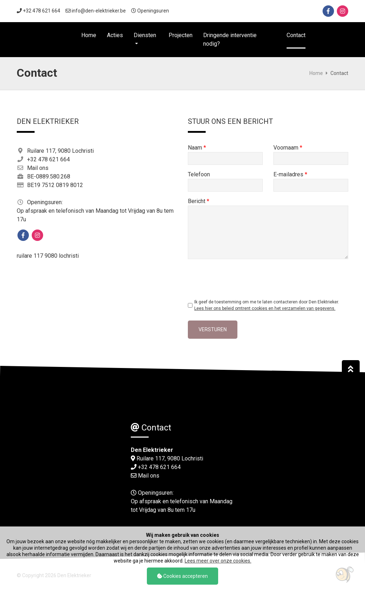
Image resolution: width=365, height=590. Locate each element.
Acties (115, 35)
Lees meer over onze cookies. (218, 561)
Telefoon (199, 174)
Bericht (198, 201)
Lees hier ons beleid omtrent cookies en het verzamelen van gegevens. (264, 308)
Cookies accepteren (182, 576)
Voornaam (287, 147)
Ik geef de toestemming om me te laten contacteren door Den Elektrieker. (266, 305)
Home (88, 35)
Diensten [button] (145, 35)
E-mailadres (290, 174)
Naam (197, 147)
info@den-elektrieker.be (99, 11)
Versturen (213, 329)
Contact (296, 35)
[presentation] (242, 278)
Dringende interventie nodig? (230, 39)
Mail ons (37, 168)
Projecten (180, 35)
